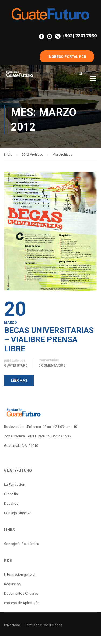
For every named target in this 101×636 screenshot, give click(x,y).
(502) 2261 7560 (76, 35)
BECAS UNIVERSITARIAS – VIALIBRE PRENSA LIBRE (49, 339)
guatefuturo (16, 365)
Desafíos (11, 503)
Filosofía (11, 494)
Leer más (19, 380)
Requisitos (12, 584)
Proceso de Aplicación (21, 603)
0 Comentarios (52, 365)
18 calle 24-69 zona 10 (60, 427)
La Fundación (14, 484)
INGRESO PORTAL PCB (67, 57)
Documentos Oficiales (21, 593)
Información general (19, 574)
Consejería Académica (21, 544)
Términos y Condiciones (43, 625)
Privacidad (12, 625)
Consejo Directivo (18, 513)
